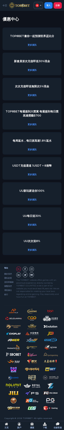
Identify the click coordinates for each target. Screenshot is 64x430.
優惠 (32, 425)
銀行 (6, 294)
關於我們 (8, 274)
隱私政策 (8, 278)
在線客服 (58, 425)
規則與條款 (9, 282)
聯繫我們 (8, 286)
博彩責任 (8, 290)
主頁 (6, 425)
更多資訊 (32, 44)
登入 (48, 5)
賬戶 (19, 425)
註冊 (58, 5)
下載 (45, 425)
